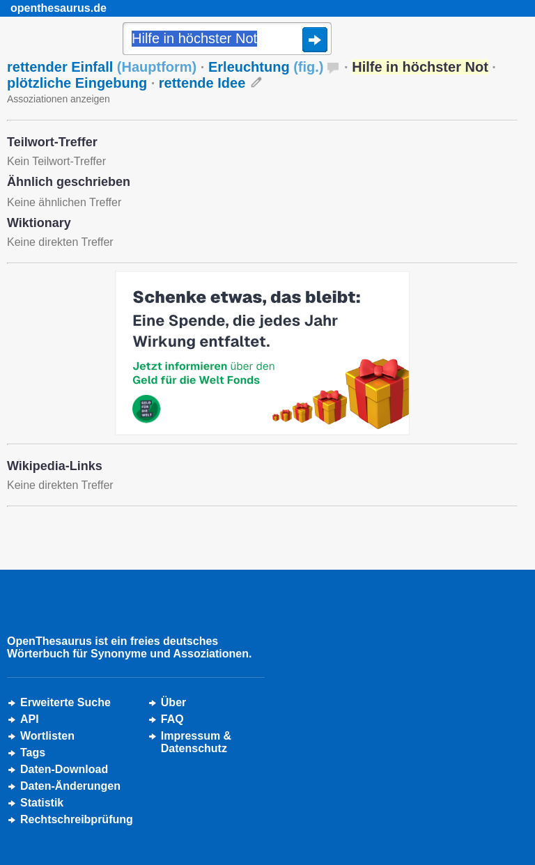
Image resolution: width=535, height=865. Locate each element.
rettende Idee (202, 83)
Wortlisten (47, 736)
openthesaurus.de (58, 8)
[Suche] (227, 39)
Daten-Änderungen (70, 786)
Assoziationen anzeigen (58, 98)
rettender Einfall (101, 67)
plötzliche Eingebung (77, 83)
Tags (32, 752)
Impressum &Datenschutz (196, 742)
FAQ (172, 719)
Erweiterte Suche (65, 702)
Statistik (41, 803)
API (29, 719)
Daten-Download (64, 769)
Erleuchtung (266, 67)
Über (173, 702)
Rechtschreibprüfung (76, 819)
